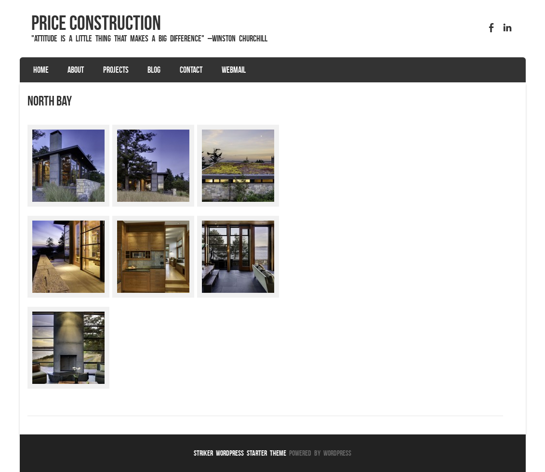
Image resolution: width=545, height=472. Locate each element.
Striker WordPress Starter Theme (240, 453)
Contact (191, 70)
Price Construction (96, 23)
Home (41, 70)
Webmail (234, 70)
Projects (116, 70)
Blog (153, 70)
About (75, 70)
